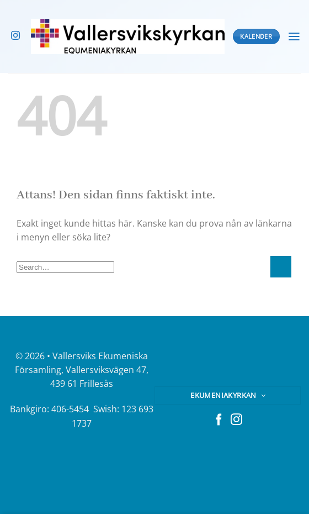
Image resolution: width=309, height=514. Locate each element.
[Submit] (280, 266)
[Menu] (294, 36)
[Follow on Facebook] (219, 420)
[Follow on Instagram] (15, 36)
